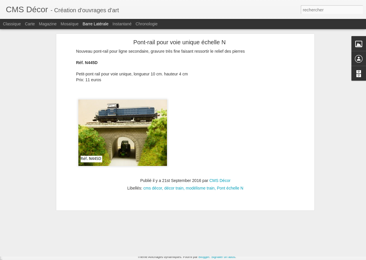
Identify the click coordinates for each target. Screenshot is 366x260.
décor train (174, 139)
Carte (30, 24)
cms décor (152, 139)
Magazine (48, 24)
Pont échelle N (230, 139)
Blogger (203, 257)
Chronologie (147, 24)
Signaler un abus (223, 257)
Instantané (121, 24)
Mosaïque (69, 24)
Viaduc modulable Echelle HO (37, 245)
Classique (12, 24)
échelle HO (202, 232)
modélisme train (200, 139)
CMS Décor (220, 131)
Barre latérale (95, 24)
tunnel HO (180, 232)
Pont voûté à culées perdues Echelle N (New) (49, 232)
